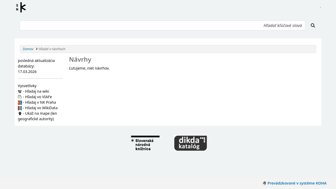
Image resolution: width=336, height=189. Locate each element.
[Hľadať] (312, 25)
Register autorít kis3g (22, 7)
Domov (28, 49)
